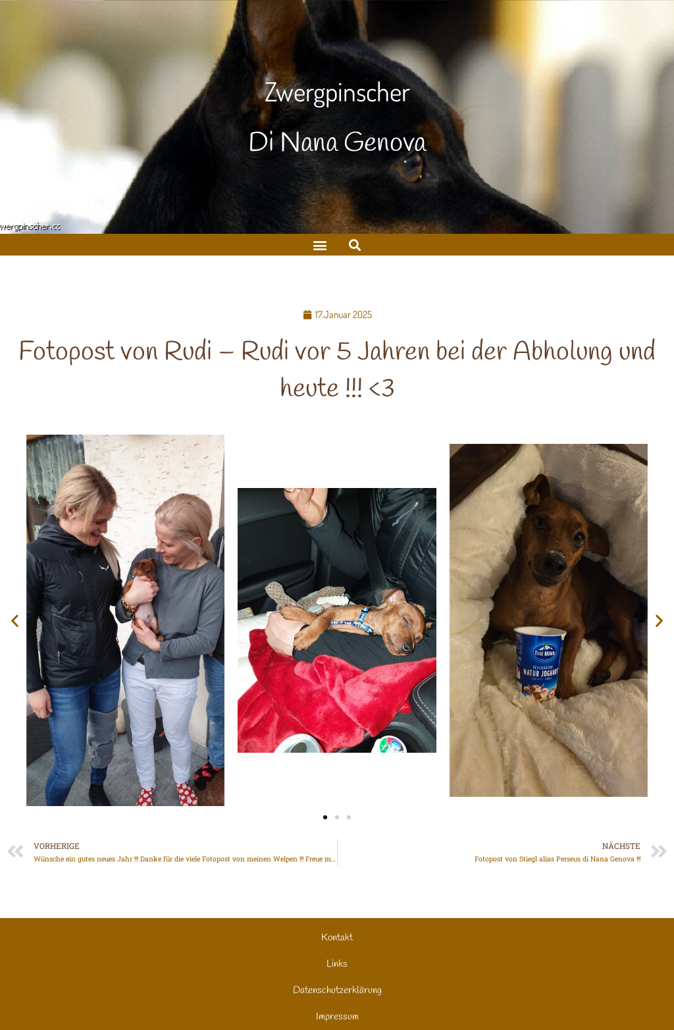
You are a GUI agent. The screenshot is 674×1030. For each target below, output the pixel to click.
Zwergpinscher (337, 90)
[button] (354, 245)
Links (337, 964)
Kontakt (337, 937)
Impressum (337, 1016)
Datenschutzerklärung (337, 990)
